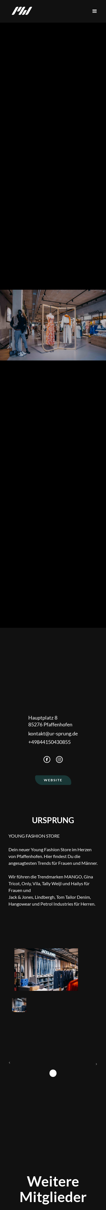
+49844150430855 (49, 742)
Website (53, 780)
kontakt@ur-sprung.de (53, 733)
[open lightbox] (46, 969)
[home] (20, 11)
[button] (94, 11)
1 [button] (53, 1073)
